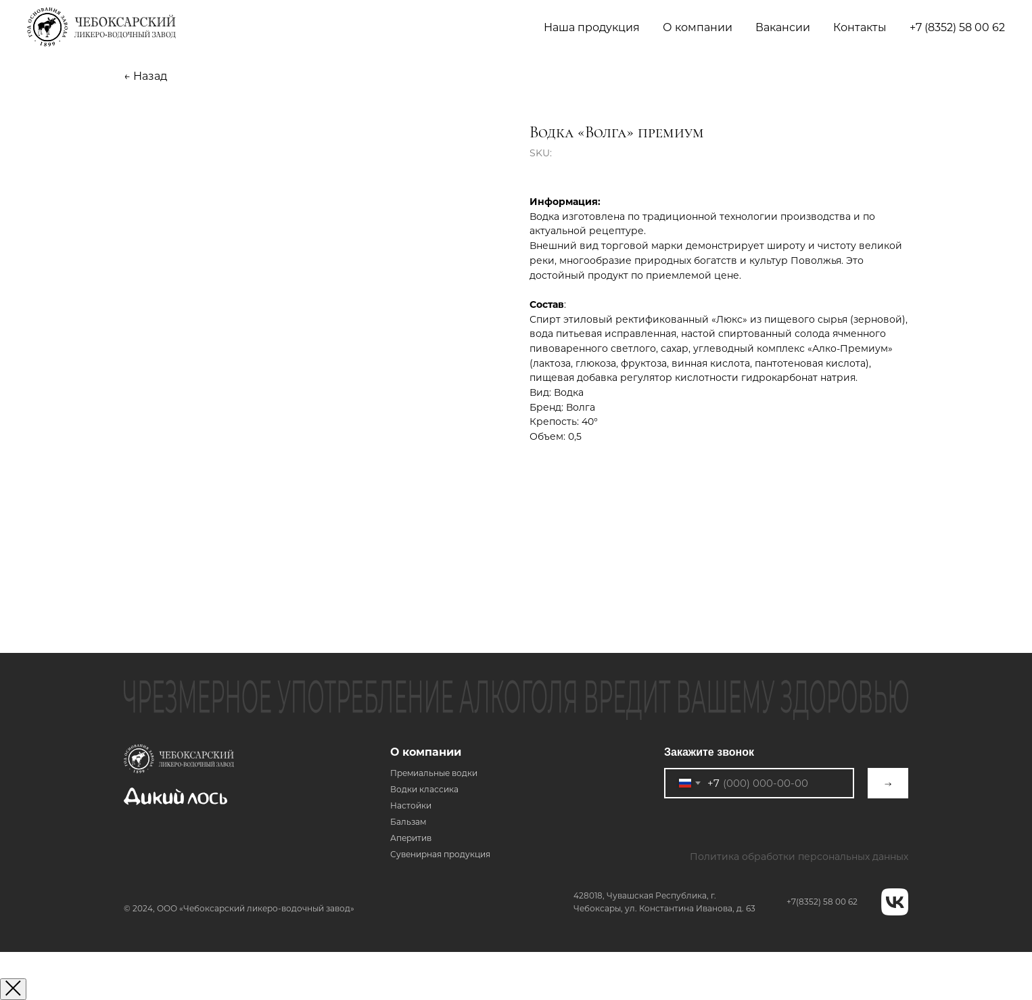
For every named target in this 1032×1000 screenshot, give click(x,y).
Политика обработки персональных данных (799, 856)
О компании (425, 752)
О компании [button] (697, 27)
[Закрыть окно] (13, 989)
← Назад (145, 76)
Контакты (860, 27)
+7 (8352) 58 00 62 (957, 27)
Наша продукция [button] (592, 27)
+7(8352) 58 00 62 (822, 901)
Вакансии (782, 27)
